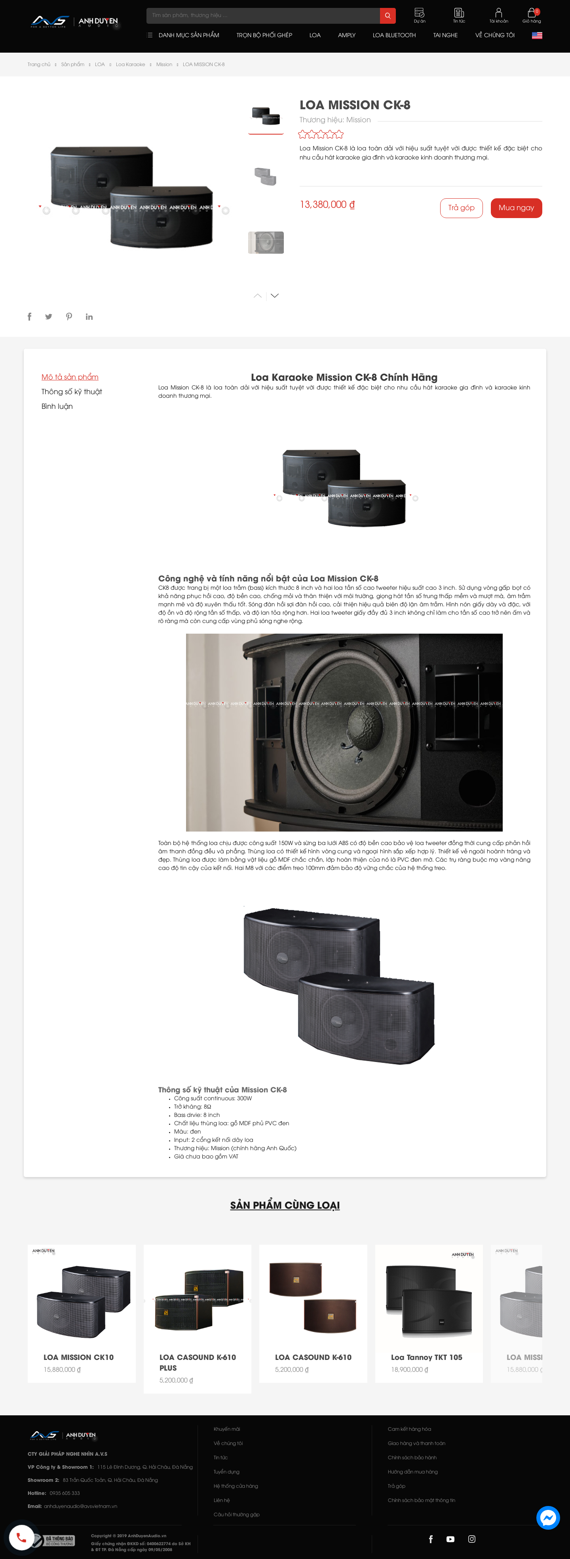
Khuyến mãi (227, 1429)
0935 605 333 (65, 1493)
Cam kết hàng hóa (409, 1429)
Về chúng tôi (228, 1443)
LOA (100, 65)
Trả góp (461, 208)
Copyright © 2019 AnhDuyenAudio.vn (128, 1536)
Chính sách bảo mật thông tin (421, 1500)
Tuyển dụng (226, 1472)
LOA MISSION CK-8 (204, 65)
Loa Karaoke (130, 65)
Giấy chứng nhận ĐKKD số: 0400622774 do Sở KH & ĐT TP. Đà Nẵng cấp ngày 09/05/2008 (141, 1547)
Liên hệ (222, 1500)
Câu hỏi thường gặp (237, 1515)
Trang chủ (39, 65)
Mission (164, 65)
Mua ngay (516, 208)
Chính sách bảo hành (412, 1458)
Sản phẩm (72, 65)
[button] (274, 295)
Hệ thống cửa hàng (236, 1486)
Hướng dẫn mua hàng (413, 1472)
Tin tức (221, 1458)
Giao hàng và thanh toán (416, 1443)
